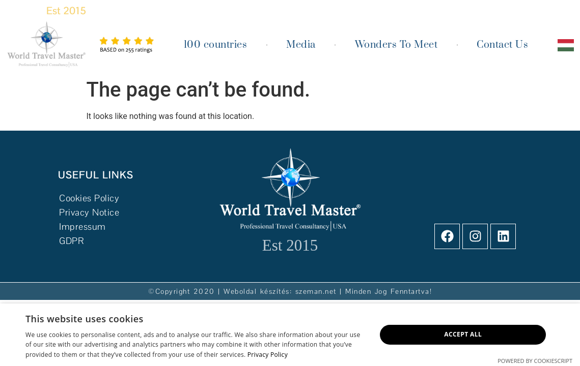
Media (301, 45)
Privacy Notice (89, 212)
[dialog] (290, 334)
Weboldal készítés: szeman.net (280, 291)
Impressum (82, 226)
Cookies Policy (90, 198)
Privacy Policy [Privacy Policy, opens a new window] (267, 354)
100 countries (215, 45)
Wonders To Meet (396, 45)
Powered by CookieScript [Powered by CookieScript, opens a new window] (535, 360)
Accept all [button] (463, 334)
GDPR (71, 241)
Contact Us (502, 45)
